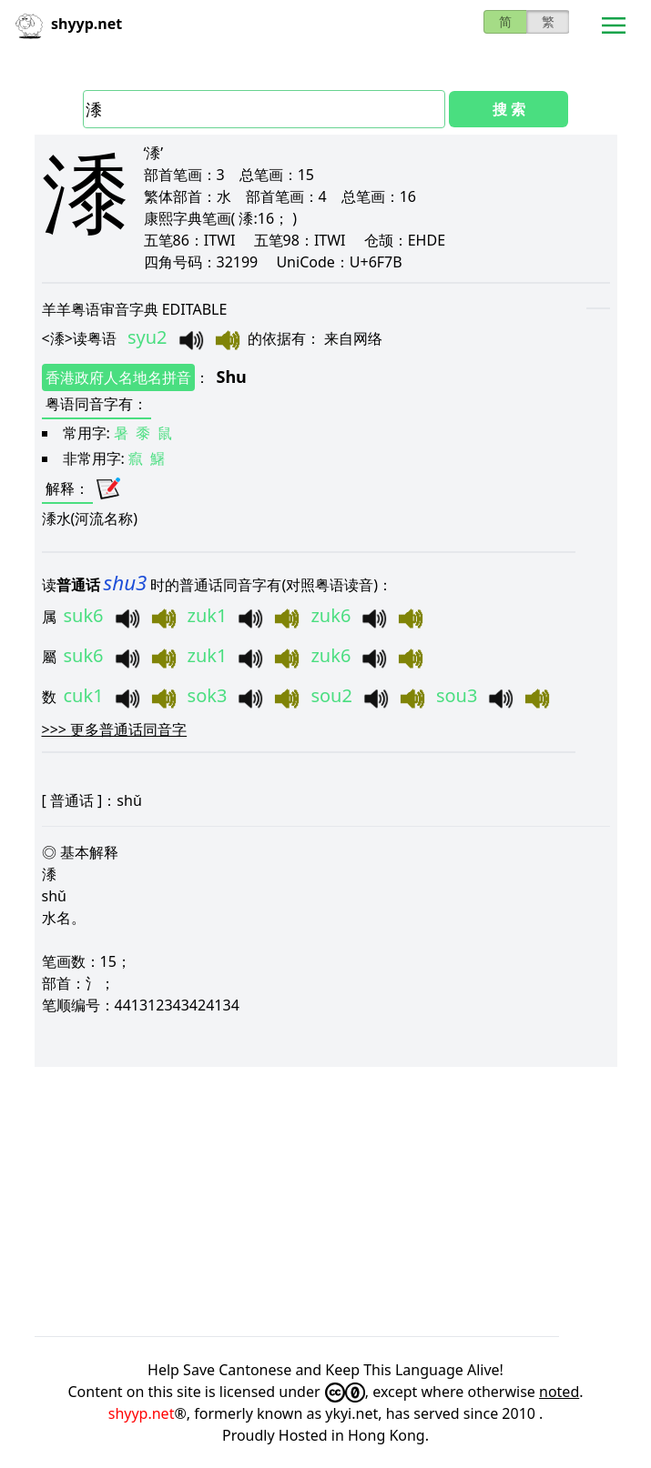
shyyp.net (141, 1413)
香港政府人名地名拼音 (118, 377)
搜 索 (509, 109)
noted (559, 1392)
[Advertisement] (326, 1201)
